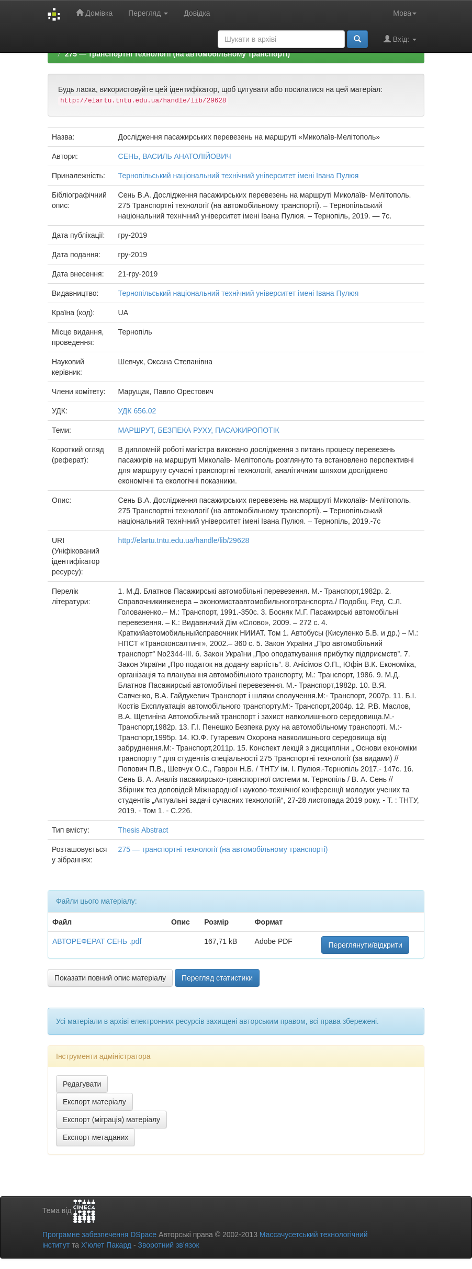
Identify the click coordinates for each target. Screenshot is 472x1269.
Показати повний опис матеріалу (110, 978)
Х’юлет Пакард (106, 1245)
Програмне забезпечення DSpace (99, 1234)
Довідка (197, 13)
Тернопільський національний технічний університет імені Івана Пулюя (238, 175)
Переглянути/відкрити (365, 945)
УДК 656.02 (137, 411)
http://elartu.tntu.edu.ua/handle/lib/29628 (184, 540)
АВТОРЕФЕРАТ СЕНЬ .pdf (96, 941)
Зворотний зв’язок (168, 1245)
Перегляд (148, 13)
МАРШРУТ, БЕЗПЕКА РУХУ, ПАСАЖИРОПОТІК (198, 430)
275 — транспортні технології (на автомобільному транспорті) (177, 54)
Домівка (94, 12)
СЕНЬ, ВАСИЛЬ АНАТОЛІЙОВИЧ (174, 156)
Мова (405, 13)
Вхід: (400, 38)
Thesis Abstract (143, 830)
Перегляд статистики (217, 978)
